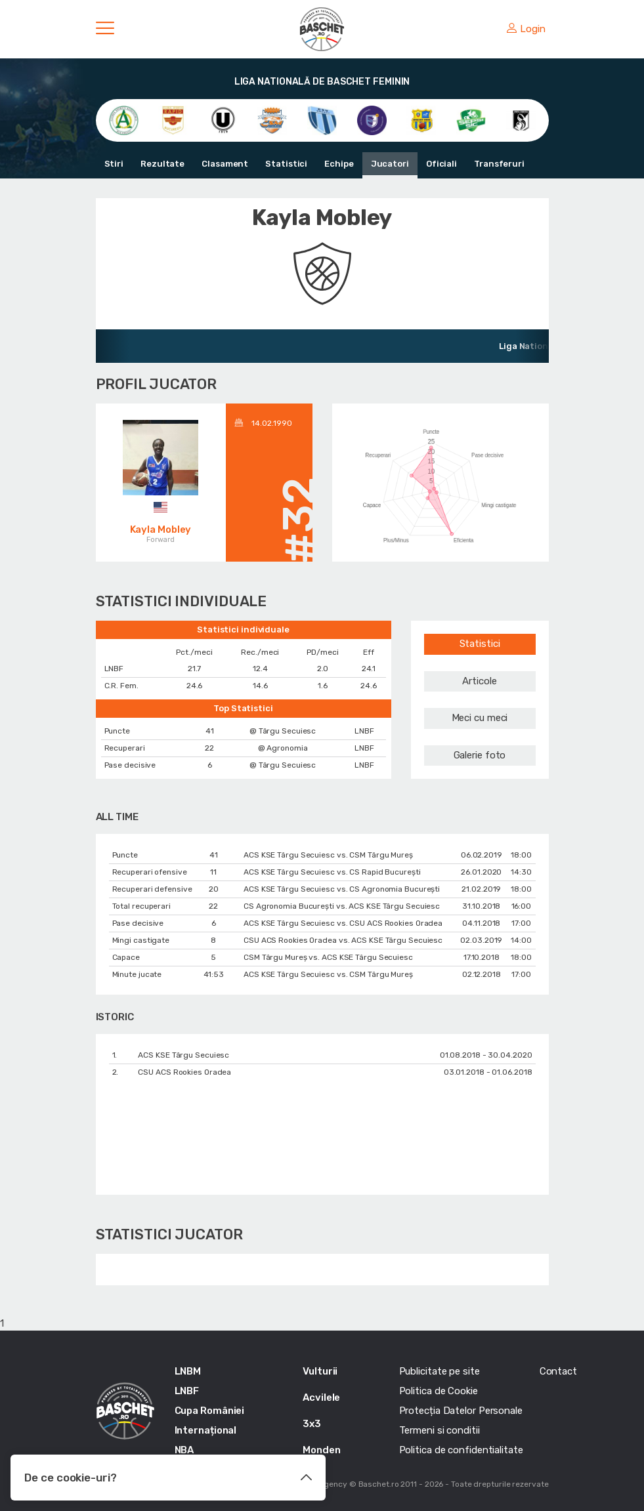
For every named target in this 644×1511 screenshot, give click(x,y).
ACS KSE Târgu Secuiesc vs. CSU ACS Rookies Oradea (343, 923)
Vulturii (320, 1371)
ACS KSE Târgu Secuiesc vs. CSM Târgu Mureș (328, 854)
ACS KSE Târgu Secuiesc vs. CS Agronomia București (342, 889)
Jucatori (390, 164)
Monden (321, 1450)
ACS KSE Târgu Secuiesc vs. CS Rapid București (332, 872)
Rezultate (162, 164)
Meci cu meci (480, 718)
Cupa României (210, 1411)
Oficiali (441, 164)
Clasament (225, 164)
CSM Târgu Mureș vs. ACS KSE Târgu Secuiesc (328, 957)
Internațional (206, 1430)
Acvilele (321, 1397)
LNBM (188, 1371)
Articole (479, 681)
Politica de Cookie (438, 1391)
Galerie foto (480, 755)
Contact (558, 1371)
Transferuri (499, 164)
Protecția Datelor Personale (461, 1411)
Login (526, 29)
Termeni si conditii (439, 1430)
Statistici (286, 164)
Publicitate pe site (439, 1371)
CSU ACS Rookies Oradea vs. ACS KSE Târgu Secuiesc (343, 940)
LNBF (187, 1391)
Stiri (114, 164)
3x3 (312, 1424)
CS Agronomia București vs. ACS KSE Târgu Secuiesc (342, 906)
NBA (184, 1450)
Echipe (338, 164)
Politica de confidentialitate (461, 1450)
